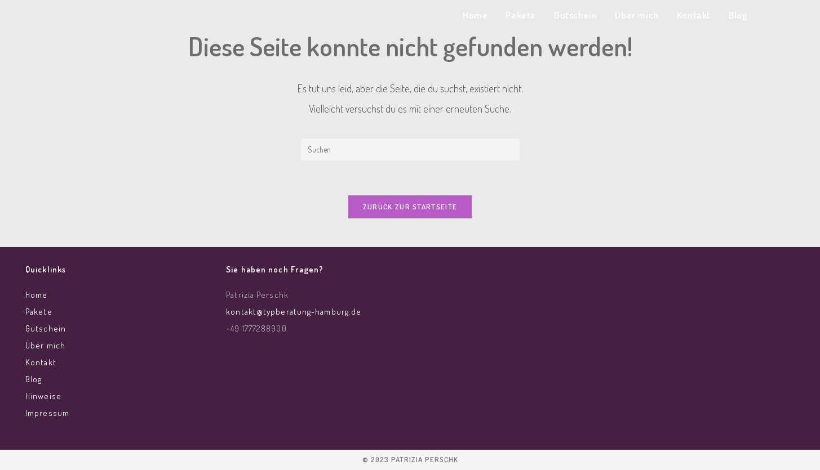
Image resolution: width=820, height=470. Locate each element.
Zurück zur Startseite (410, 206)
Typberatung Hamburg (147, 17)
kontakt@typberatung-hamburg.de (293, 311)
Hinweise (43, 396)
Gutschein (45, 328)
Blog (33, 379)
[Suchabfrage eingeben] (410, 149)
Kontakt (40, 362)
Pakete (38, 311)
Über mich (45, 345)
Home (36, 294)
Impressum (47, 413)
